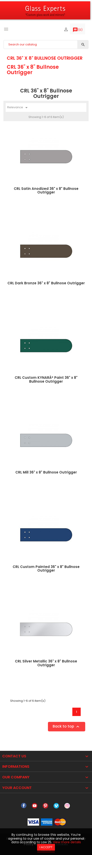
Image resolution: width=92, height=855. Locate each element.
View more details (67, 842)
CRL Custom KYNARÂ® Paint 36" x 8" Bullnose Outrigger (46, 379)
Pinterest (45, 805)
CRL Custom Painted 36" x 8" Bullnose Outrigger (46, 568)
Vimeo (56, 805)
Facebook (23, 805)
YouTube (34, 805)
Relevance (18, 107)
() (78, 30)
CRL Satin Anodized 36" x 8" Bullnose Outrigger (46, 190)
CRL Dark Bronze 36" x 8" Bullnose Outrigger (46, 283)
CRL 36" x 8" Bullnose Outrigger (45, 58)
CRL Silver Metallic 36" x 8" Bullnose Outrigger (46, 663)
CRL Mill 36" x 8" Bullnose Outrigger (46, 472)
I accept (46, 847)
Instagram (67, 805)
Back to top (66, 727)
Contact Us (14, 756)
